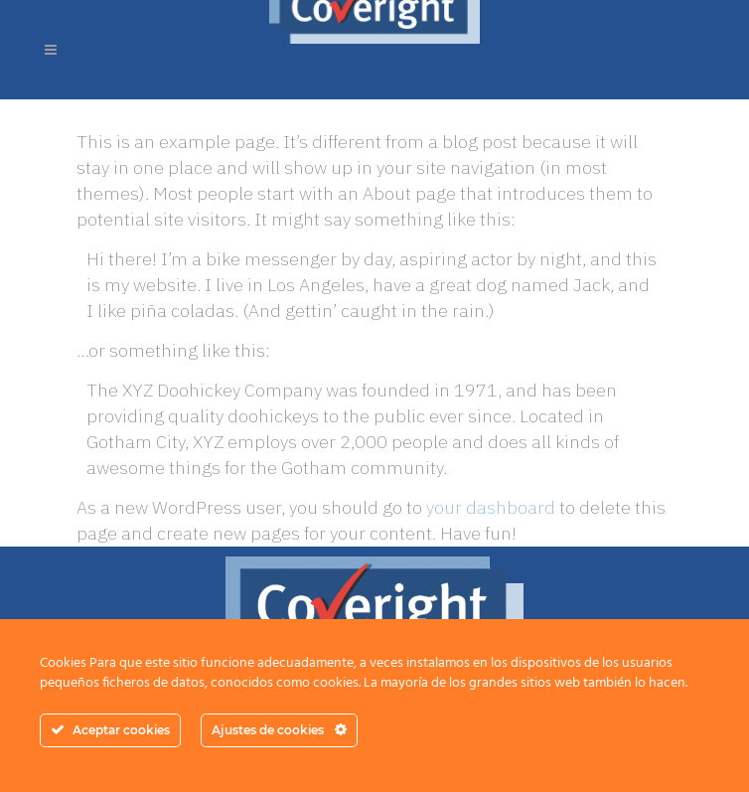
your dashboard (490, 507)
